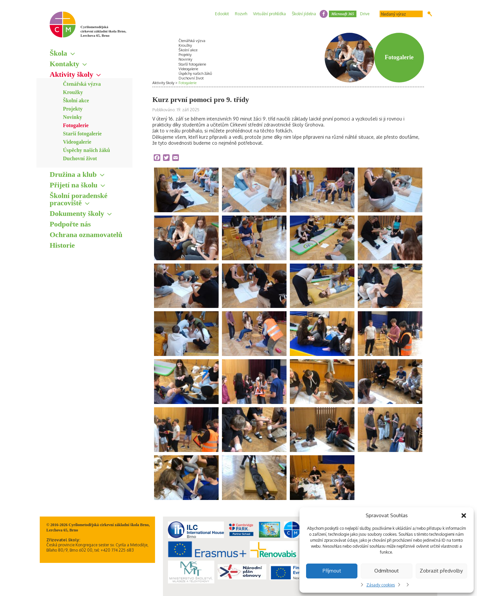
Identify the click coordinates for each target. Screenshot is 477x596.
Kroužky (73, 92)
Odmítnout (386, 571)
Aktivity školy (71, 74)
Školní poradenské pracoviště (78, 199)
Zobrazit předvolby (441, 571)
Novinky (72, 117)
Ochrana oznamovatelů (86, 234)
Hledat (430, 14)
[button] (463, 515)
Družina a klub (73, 174)
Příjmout (332, 571)
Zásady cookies (380, 584)
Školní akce (76, 100)
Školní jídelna (304, 13)
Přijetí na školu (73, 185)
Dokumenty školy (77, 213)
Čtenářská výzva (82, 84)
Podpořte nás (70, 224)
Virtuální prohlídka (269, 13)
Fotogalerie (75, 125)
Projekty (72, 109)
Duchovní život (80, 158)
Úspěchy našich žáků (86, 150)
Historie (62, 245)
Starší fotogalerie (82, 133)
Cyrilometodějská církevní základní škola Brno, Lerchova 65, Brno (103, 31)
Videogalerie (77, 142)
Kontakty (64, 64)
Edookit (222, 13)
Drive (364, 13)
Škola (58, 53)
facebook (324, 14)
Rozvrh (241, 13)
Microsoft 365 (342, 14)
